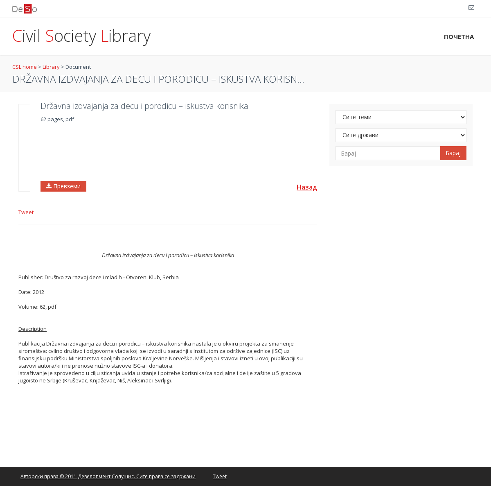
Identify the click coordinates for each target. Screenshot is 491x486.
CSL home (24, 66)
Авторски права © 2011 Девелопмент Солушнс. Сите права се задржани (108, 476)
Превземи (63, 186)
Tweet (26, 212)
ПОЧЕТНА (459, 36)
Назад (307, 187)
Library (51, 66)
